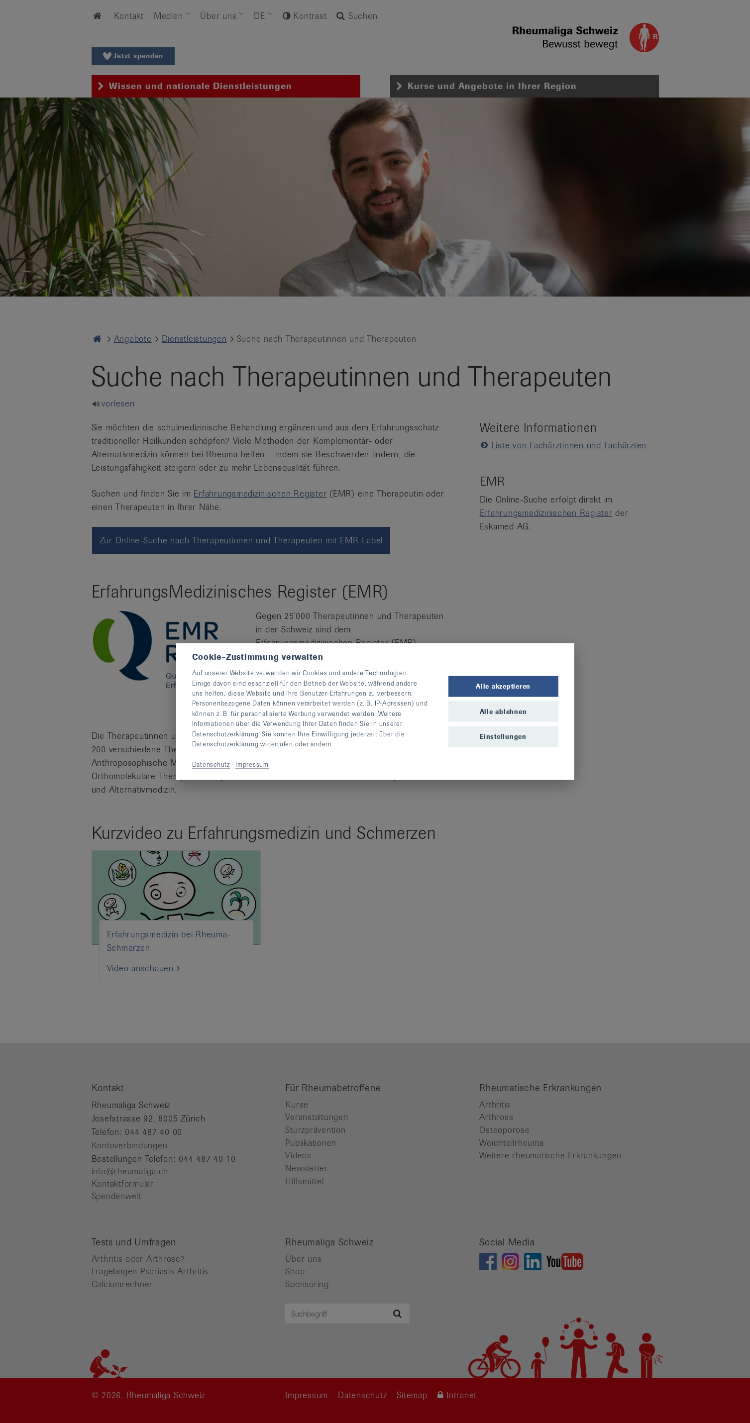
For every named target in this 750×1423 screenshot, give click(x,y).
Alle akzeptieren (503, 686)
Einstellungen (503, 736)
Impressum (252, 764)
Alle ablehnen (503, 711)
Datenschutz (211, 764)
